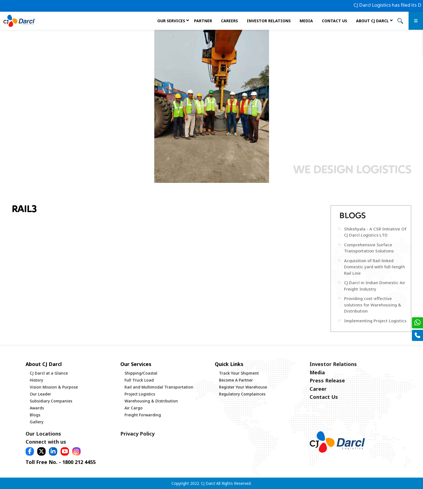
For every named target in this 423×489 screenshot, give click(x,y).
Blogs (35, 414)
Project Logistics (140, 394)
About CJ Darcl (372, 20)
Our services (171, 20)
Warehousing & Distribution (151, 401)
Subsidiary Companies (51, 401)
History (36, 380)
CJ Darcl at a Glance (49, 373)
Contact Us (334, 20)
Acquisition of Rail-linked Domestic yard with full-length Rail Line (374, 267)
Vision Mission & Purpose (54, 387)
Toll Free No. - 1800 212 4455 (61, 462)
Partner (203, 20)
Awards (37, 408)
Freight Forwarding (143, 414)
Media (306, 20)
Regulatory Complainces (242, 394)
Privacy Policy (137, 433)
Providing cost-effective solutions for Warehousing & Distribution (372, 305)
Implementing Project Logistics (375, 320)
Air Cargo (134, 408)
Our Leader (40, 394)
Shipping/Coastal (141, 373)
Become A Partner (236, 380)
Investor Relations (269, 20)
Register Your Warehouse (243, 387)
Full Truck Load (139, 380)
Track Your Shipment (239, 373)
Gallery (36, 421)
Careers (229, 20)
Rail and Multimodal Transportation (159, 387)
